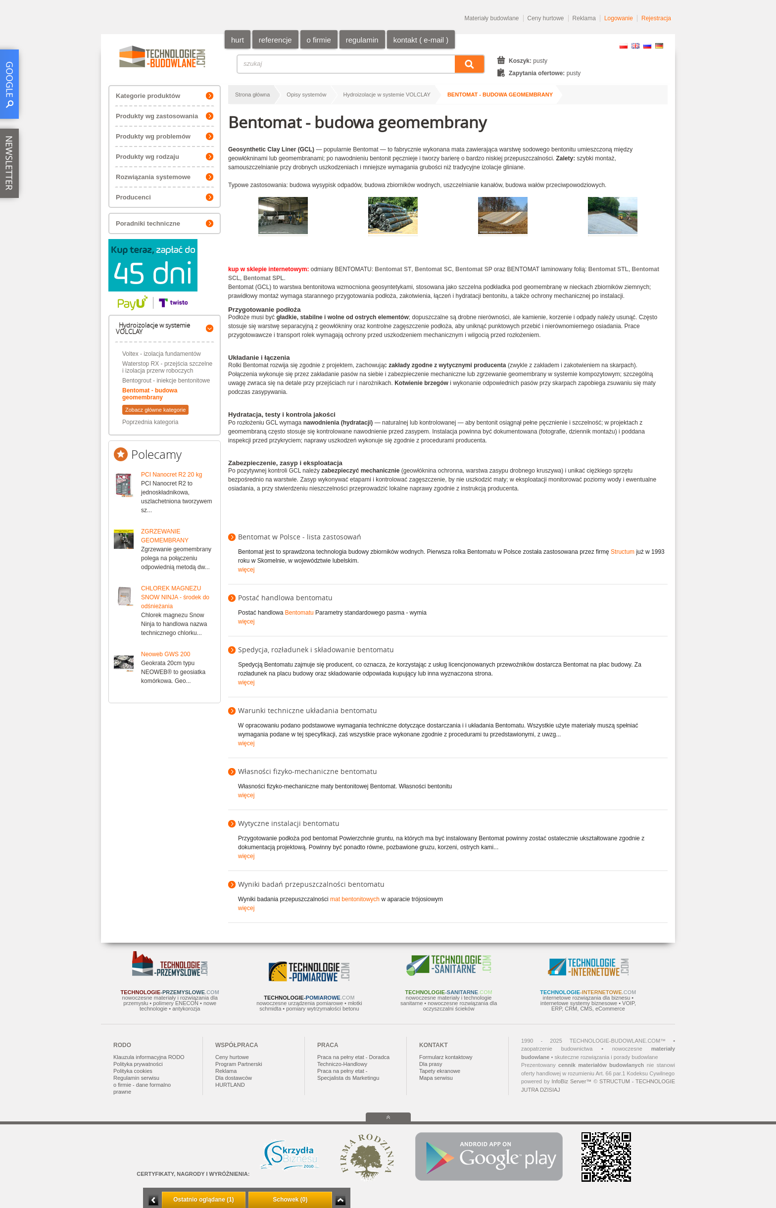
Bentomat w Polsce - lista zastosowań (299, 536)
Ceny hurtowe (546, 18)
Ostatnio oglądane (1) (203, 1199)
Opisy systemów (306, 94)
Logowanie (618, 18)
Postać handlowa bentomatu (285, 597)
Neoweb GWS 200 (165, 654)
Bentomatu (299, 612)
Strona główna (252, 94)
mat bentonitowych (355, 899)
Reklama (584, 18)
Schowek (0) (290, 1199)
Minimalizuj (153, 1200)
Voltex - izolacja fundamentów (161, 353)
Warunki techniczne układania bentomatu (307, 710)
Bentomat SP (473, 269)
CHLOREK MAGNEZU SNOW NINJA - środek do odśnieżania (175, 597)
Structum (622, 551)
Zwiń (340, 1200)
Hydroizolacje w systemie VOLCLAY (386, 94)
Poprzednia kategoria (150, 422)
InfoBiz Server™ (571, 1081)
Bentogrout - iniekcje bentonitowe (166, 380)
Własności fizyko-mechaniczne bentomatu (307, 771)
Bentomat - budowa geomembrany (149, 394)
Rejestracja (656, 18)
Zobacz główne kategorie (155, 410)
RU (647, 45)
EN (635, 45)
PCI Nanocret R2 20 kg (171, 474)
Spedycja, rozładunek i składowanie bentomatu (316, 649)
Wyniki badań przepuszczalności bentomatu (311, 884)
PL (624, 45)
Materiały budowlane (491, 18)
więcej (246, 569)
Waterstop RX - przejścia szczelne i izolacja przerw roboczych (167, 367)
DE (659, 45)
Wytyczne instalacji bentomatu (289, 823)
